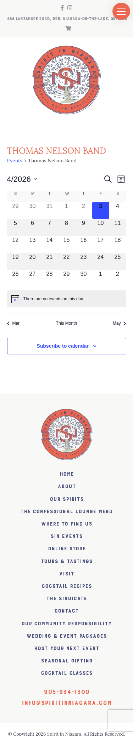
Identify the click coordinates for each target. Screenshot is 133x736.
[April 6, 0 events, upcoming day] (32, 227)
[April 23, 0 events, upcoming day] (83, 261)
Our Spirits (67, 499)
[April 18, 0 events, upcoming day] (117, 244)
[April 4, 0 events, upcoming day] (117, 210)
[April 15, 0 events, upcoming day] (66, 244)
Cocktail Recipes (66, 586)
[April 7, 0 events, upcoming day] (49, 227)
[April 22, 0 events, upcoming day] (66, 261)
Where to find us (66, 524)
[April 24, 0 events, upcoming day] (100, 261)
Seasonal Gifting (67, 660)
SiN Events (66, 536)
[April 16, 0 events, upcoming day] (83, 244)
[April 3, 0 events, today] (100, 210)
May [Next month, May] (119, 323)
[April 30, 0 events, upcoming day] (83, 278)
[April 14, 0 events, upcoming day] (49, 244)
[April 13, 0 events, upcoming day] (32, 244)
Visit (66, 573)
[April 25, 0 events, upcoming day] (117, 261)
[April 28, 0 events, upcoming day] (49, 278)
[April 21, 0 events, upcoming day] (49, 261)
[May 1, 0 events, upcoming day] (100, 278)
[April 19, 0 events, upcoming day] (15, 261)
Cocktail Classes (67, 673)
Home (67, 474)
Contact (66, 611)
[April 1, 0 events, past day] (66, 210)
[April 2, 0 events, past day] (83, 210)
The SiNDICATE (66, 598)
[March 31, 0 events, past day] (49, 210)
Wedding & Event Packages (66, 636)
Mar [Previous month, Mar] (13, 323)
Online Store (66, 548)
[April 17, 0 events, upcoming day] (100, 244)
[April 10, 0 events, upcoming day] (100, 227)
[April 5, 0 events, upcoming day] (15, 227)
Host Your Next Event (66, 648)
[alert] (66, 298)
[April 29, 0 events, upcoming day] (66, 278)
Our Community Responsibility (66, 623)
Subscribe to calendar (62, 346)
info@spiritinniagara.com (67, 703)
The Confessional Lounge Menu (66, 511)
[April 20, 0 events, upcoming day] (32, 261)
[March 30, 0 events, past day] (32, 210)
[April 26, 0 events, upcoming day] (15, 278)
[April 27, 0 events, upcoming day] (32, 278)
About (66, 486)
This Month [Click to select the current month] (66, 323)
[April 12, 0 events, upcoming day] (15, 244)
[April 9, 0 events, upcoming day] (83, 227)
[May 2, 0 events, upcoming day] (117, 278)
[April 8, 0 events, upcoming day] (66, 227)
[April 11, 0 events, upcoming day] (117, 227)
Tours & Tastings (67, 561)
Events (14, 160)
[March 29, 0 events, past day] (15, 210)
